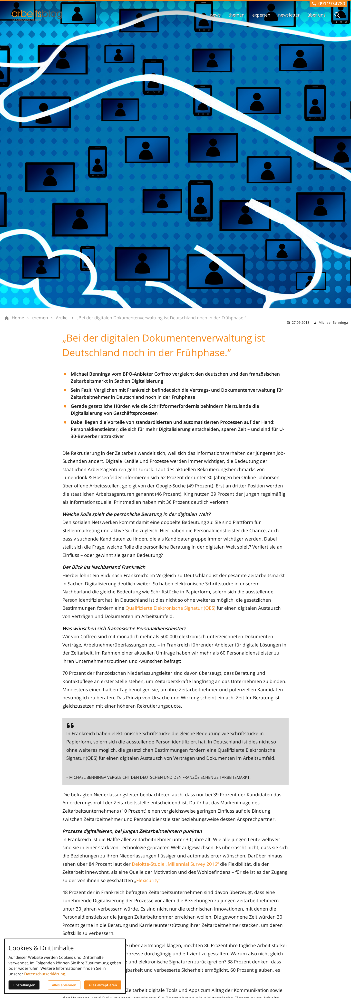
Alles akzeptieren (102, 985)
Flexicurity (147, 880)
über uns (316, 15)
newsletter (289, 15)
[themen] (40, 318)
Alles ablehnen (64, 985)
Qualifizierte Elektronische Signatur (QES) (170, 608)
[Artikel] (62, 318)
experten (261, 15)
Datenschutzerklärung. (45, 974)
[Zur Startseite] (37, 15)
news (215, 15)
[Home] (18, 318)
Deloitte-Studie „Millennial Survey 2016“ (175, 864)
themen (236, 15)
